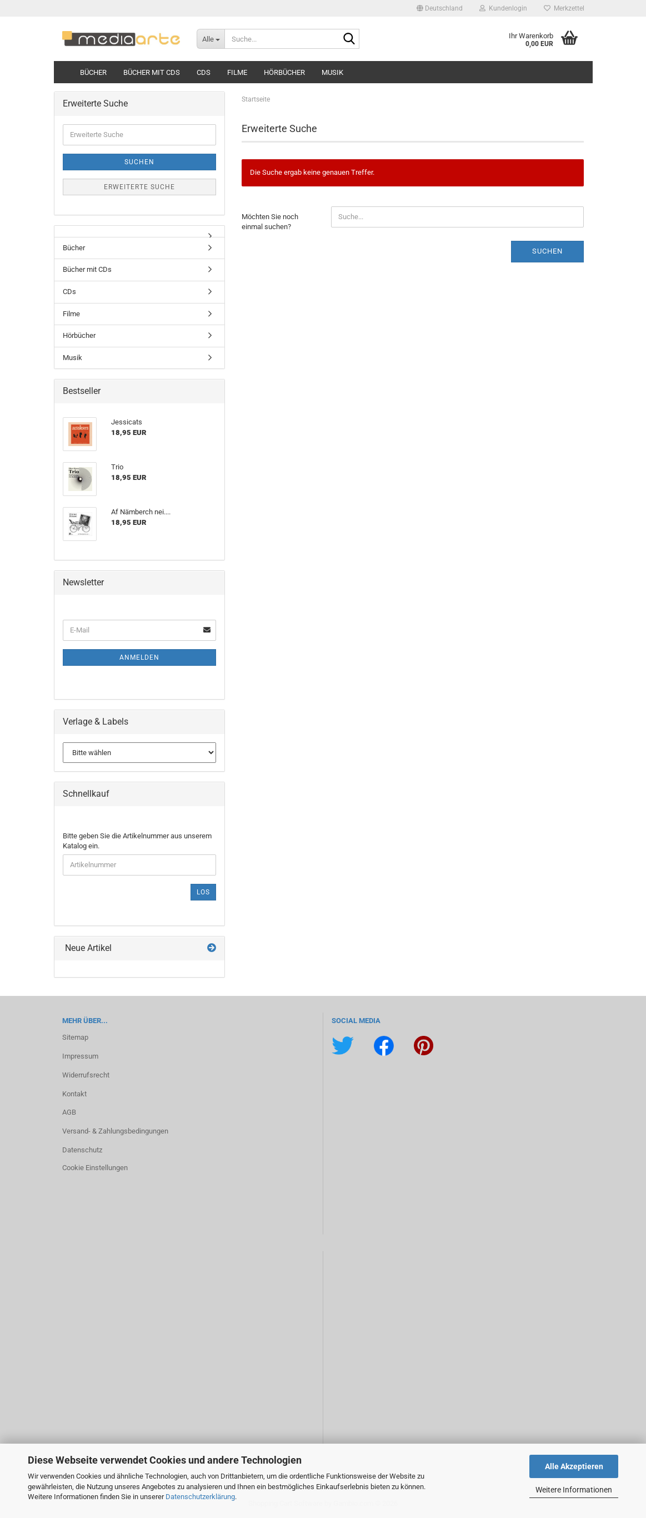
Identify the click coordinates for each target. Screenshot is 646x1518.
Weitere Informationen (573, 1489)
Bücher (93, 72)
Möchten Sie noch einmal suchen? (270, 221)
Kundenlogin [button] (503, 8)
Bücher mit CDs (151, 72)
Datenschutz (82, 1150)
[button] (439, 8)
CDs (204, 72)
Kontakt (74, 1094)
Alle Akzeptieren (574, 1466)
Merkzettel (564, 8)
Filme (237, 72)
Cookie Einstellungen (95, 1167)
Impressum (80, 1056)
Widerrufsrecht (85, 1075)
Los (203, 892)
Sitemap (75, 1037)
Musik (332, 72)
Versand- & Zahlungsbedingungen (115, 1131)
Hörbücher (284, 72)
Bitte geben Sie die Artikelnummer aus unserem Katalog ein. (137, 841)
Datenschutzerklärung (200, 1496)
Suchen (547, 251)
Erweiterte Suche (139, 187)
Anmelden (139, 657)
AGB (69, 1112)
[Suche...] (210, 39)
